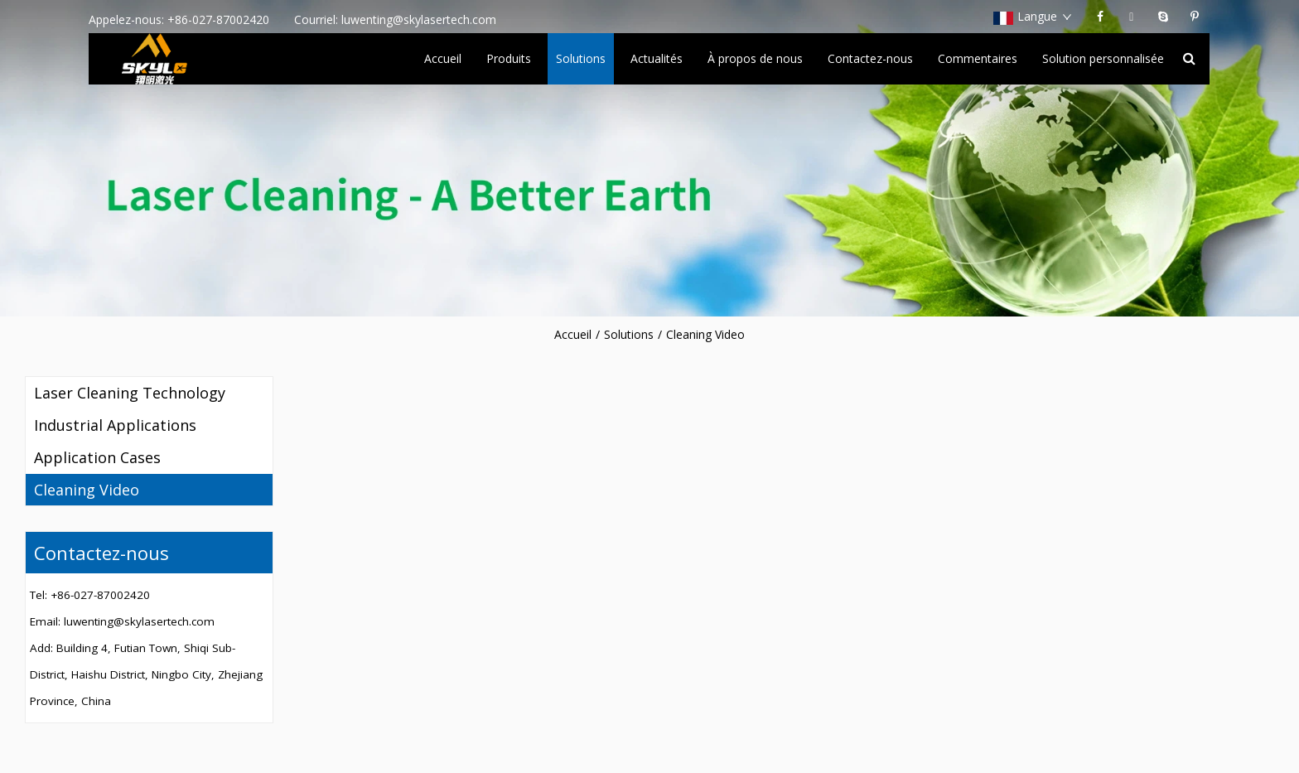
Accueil (442, 58)
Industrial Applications (115, 425)
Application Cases (97, 457)
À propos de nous (755, 58)
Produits (508, 58)
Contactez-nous (870, 58)
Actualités (656, 58)
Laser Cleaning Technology (129, 393)
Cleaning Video (705, 334)
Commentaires (977, 58)
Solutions (581, 58)
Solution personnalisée (1103, 58)
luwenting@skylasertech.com (418, 19)
